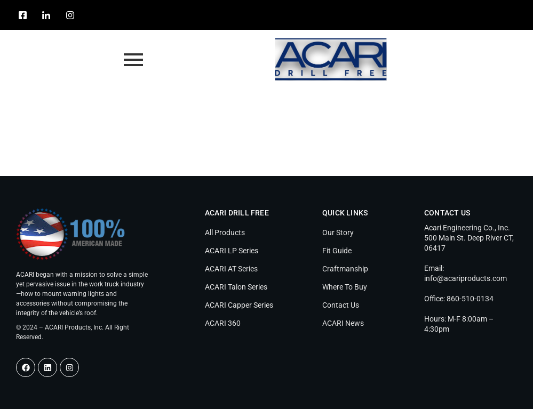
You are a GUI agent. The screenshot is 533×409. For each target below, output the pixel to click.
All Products (225, 232)
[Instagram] (69, 15)
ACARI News (343, 323)
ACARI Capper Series (239, 305)
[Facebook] (23, 15)
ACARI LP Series (231, 250)
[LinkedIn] (45, 15)
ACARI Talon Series (236, 287)
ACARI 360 (223, 323)
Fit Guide (337, 250)
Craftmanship (345, 268)
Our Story (338, 232)
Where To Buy (344, 287)
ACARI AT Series (231, 268)
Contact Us (340, 305)
